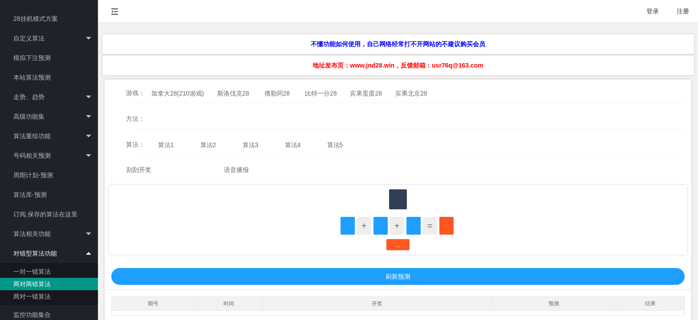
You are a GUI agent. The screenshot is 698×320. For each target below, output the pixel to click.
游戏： (135, 92)
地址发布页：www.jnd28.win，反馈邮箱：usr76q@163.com (397, 65)
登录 (652, 11)
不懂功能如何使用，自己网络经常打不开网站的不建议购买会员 (398, 44)
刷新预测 (398, 276)
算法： (135, 144)
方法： (135, 118)
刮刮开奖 (138, 169)
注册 (683, 11)
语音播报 (236, 169)
